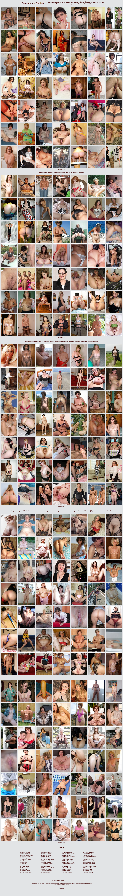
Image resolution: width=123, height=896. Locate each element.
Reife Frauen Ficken (69, 860)
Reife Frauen (67, 855)
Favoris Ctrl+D (61, 169)
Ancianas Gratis (68, 859)
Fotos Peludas (47, 862)
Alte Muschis (67, 868)
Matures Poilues (47, 858)
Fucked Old (67, 866)
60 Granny (24, 858)
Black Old (24, 869)
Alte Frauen (67, 869)
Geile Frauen (24, 860)
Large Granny (89, 872)
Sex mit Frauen (47, 869)
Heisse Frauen (68, 852)
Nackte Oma (88, 869)
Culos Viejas (25, 866)
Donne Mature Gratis (48, 868)
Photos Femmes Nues (27, 855)
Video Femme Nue (26, 859)
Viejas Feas (25, 865)
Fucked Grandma (47, 852)
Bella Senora (67, 858)
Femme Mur (88, 865)
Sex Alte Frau (89, 868)
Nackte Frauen (89, 855)
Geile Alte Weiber (47, 863)
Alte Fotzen (46, 856)
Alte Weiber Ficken (27, 872)
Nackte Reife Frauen (90, 866)
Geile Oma (67, 870)
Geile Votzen (67, 865)
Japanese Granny (48, 860)
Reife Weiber (25, 868)
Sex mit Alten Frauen (48, 859)
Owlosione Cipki (25, 852)
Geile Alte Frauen (90, 863)
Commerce (61, 888)
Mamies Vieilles (26, 870)
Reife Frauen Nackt (69, 856)
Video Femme (68, 872)
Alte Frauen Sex (89, 852)
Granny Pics (88, 870)
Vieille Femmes (47, 853)
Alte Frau (23, 863)
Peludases (24, 862)
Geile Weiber (46, 872)
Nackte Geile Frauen (69, 863)
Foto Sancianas (47, 870)
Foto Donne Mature (48, 865)
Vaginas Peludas (25, 853)
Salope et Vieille (25, 856)
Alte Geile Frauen (90, 862)
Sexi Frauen (46, 866)
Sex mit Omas (47, 855)
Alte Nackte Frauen (69, 853)
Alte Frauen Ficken (90, 856)
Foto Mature (88, 853)
